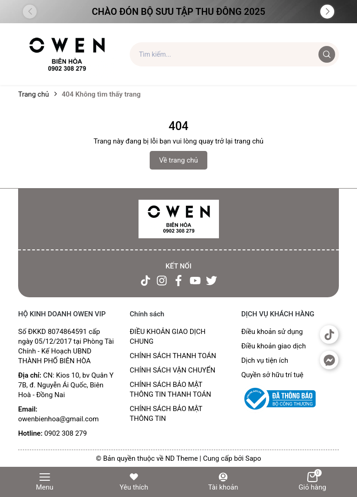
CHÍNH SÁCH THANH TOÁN (173, 356)
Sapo (253, 458)
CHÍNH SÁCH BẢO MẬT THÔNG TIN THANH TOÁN (170, 389)
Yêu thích (133, 481)
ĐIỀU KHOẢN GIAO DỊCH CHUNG (167, 336)
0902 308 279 (65, 433)
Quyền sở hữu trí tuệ (272, 375)
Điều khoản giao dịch (273, 346)
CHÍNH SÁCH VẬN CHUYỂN (172, 370)
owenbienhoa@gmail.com (58, 419)
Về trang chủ (178, 160)
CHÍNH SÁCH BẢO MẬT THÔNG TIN (166, 414)
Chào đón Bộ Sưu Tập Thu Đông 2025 (178, 11)
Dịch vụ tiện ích (264, 360)
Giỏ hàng (312, 481)
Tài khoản (223, 481)
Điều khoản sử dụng (272, 331)
